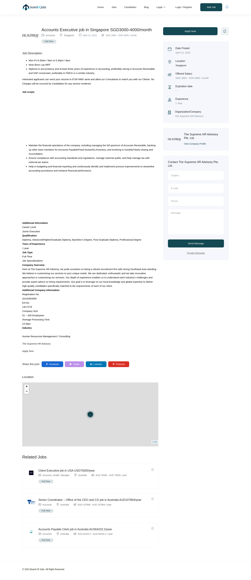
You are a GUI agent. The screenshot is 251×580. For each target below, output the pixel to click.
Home (100, 7)
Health (56, 475)
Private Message (196, 253)
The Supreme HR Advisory (36, 343)
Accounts (50, 35)
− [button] (27, 391)
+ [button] (27, 386)
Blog (146, 7)
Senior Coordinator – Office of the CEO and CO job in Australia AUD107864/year (89, 499)
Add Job (211, 7)
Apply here (28, 351)
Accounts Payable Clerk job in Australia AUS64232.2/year (75, 529)
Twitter (74, 364)
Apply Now (190, 31)
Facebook (52, 364)
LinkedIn (96, 364)
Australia (82, 475)
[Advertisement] (90, 119)
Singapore (69, 35)
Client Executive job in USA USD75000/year (66, 470)
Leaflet (155, 442)
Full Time (49, 41)
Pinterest (119, 364)
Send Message (196, 243)
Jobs (114, 7)
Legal (161, 7)
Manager (65, 475)
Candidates (130, 7)
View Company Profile (195, 144)
